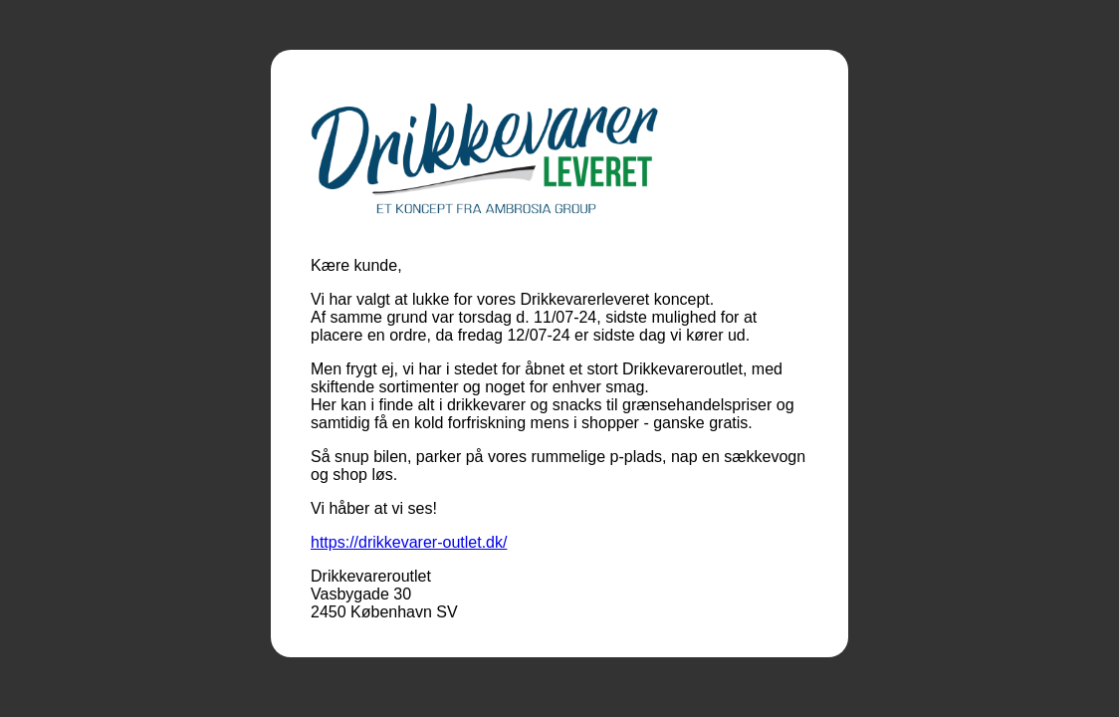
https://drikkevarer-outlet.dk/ (409, 542)
